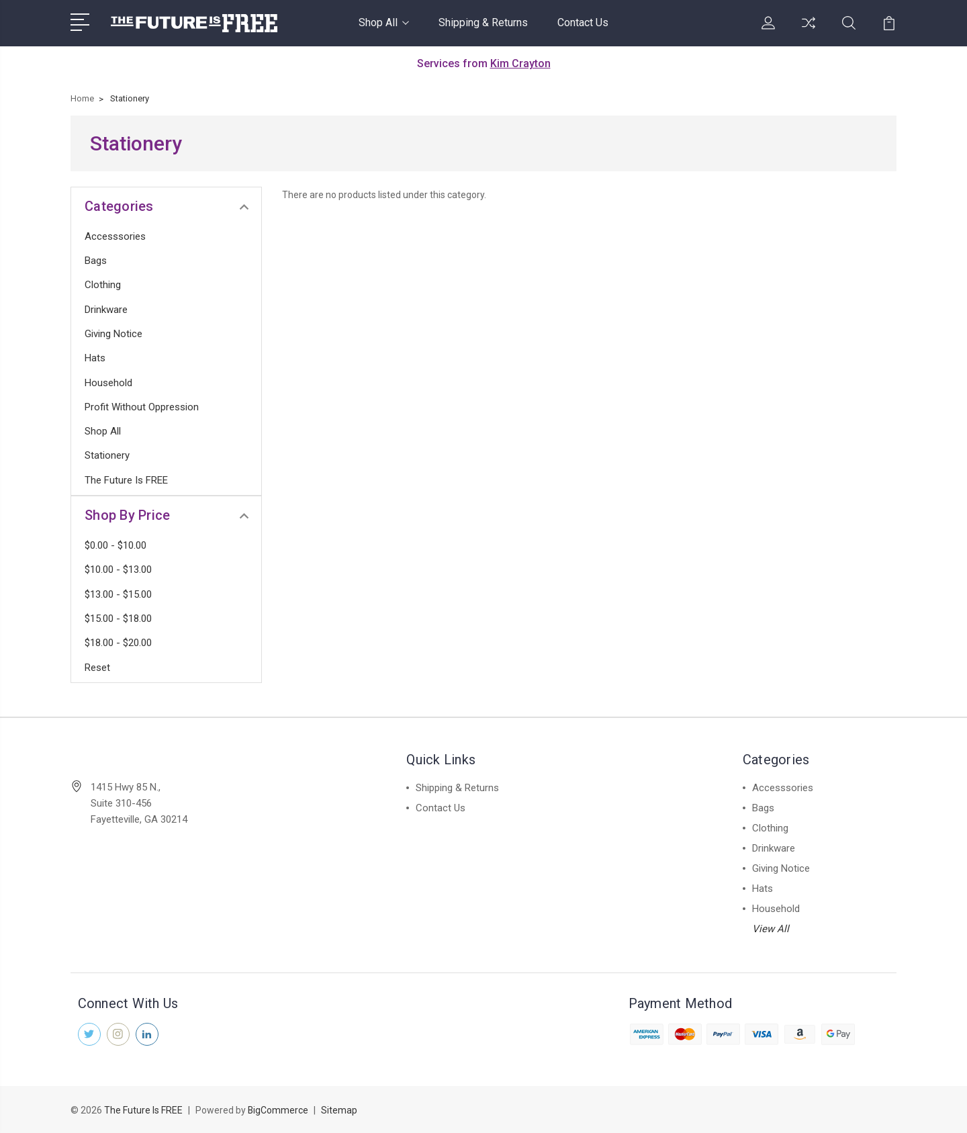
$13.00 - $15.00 (118, 594)
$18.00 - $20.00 (118, 643)
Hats (95, 358)
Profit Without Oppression (142, 407)
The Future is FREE (126, 480)
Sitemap (340, 1110)
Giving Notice (113, 334)
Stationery (107, 455)
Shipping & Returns (483, 22)
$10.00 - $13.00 (118, 569)
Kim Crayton (520, 63)
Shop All (384, 22)
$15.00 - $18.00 (118, 619)
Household (108, 383)
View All (770, 929)
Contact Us (582, 22)
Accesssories (115, 236)
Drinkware (106, 310)
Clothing (103, 285)
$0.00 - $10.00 (115, 545)
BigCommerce (278, 1110)
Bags (96, 261)
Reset (97, 668)
